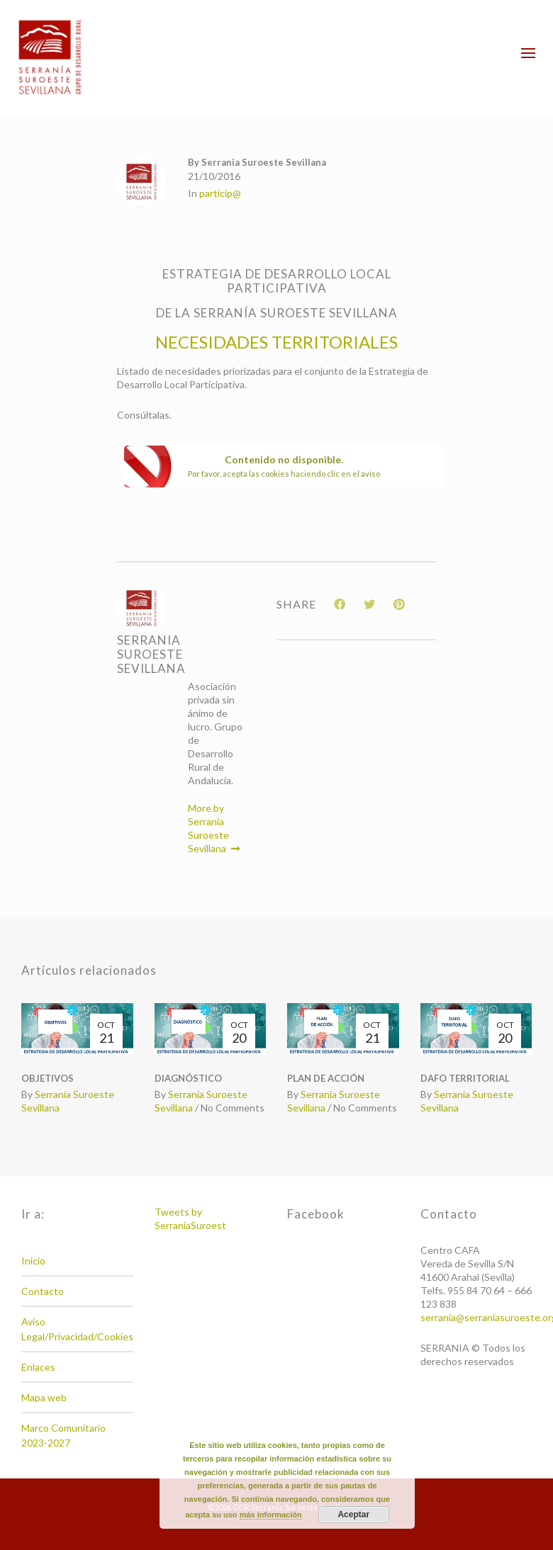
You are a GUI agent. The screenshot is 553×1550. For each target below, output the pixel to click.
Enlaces (38, 1367)
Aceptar (353, 1515)
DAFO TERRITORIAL (465, 1078)
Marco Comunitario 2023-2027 (63, 1435)
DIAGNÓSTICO (188, 1078)
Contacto (42, 1291)
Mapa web (44, 1397)
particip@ (220, 193)
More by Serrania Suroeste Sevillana (214, 828)
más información (271, 1514)
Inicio (33, 1261)
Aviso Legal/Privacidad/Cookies (77, 1329)
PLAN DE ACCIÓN (325, 1078)
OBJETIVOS (47, 1078)
